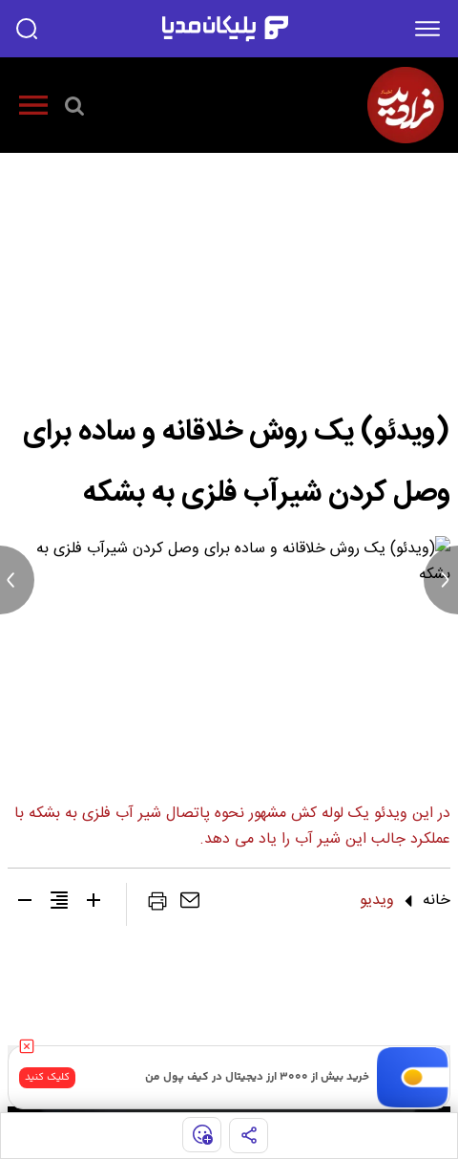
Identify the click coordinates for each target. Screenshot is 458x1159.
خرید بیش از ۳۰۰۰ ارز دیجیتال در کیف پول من (257, 1077)
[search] (26, 28)
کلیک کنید (47, 1077)
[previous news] (17, 580)
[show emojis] (201, 1134)
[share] (248, 1135)
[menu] (427, 28)
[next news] (441, 580)
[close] (26, 1046)
